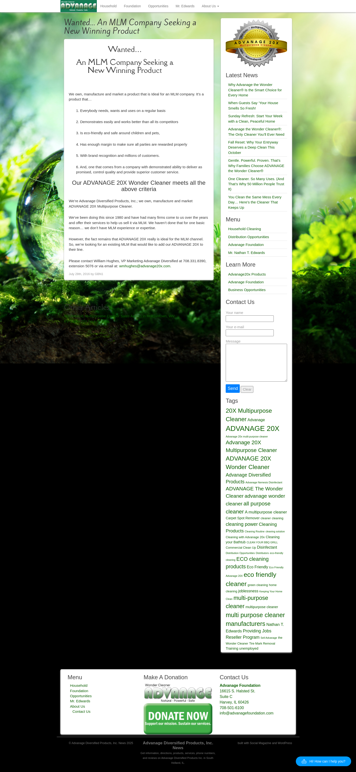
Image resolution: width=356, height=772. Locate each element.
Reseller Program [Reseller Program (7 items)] (242, 637)
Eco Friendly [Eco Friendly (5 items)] (257, 567)
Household (108, 6)
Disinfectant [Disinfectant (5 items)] (267, 547)
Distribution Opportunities (248, 237)
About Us (210, 6)
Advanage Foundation (246, 245)
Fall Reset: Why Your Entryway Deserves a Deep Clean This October (253, 147)
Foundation (132, 6)
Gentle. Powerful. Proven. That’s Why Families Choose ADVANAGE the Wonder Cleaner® (256, 165)
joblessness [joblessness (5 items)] (248, 591)
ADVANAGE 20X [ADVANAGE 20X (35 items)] (252, 428)
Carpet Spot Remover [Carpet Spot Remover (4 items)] (243, 518)
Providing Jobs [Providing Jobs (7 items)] (257, 631)
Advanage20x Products (247, 274)
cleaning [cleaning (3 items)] (277, 518)
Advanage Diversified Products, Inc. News (178, 745)
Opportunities (158, 6)
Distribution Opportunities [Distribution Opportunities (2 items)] (240, 553)
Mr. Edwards (185, 6)
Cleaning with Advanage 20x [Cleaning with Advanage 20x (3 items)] (245, 537)
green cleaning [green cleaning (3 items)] (258, 585)
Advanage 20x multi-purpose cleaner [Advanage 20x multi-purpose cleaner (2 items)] (247, 436)
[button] (323, 761)
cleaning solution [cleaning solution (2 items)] (275, 531)
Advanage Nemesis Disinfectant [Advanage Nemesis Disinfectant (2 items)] (264, 482)
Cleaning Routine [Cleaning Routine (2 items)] (255, 531)
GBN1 (99, 274)
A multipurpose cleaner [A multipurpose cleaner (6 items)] (266, 512)
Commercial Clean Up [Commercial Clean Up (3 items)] (241, 547)
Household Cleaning (244, 229)
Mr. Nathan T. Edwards (246, 253)
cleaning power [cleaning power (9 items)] (242, 524)
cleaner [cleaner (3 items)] (266, 518)
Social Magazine (260, 743)
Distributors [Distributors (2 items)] (262, 553)
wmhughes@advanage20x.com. (145, 266)
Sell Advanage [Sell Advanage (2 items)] (269, 637)
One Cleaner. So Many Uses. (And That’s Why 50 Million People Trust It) (256, 184)
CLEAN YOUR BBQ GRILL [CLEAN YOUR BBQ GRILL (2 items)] (262, 542)
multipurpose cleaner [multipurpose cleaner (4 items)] (262, 607)
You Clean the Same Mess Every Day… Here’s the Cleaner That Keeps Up (254, 202)
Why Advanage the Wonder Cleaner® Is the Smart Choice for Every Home (255, 90)
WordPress (285, 743)
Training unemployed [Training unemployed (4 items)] (242, 648)
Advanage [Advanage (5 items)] (256, 420)
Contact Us (82, 711)
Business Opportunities (246, 290)
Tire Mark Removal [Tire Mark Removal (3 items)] (262, 643)
